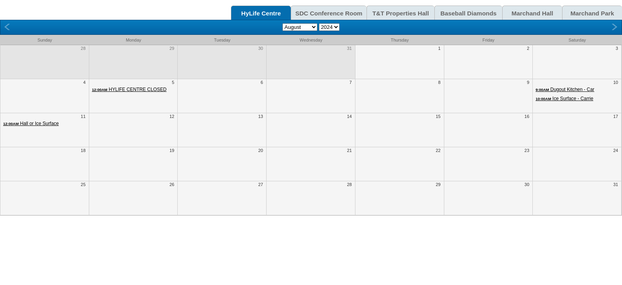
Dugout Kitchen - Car (565, 89)
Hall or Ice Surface (31, 123)
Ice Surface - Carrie (564, 98)
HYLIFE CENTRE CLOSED (129, 89)
